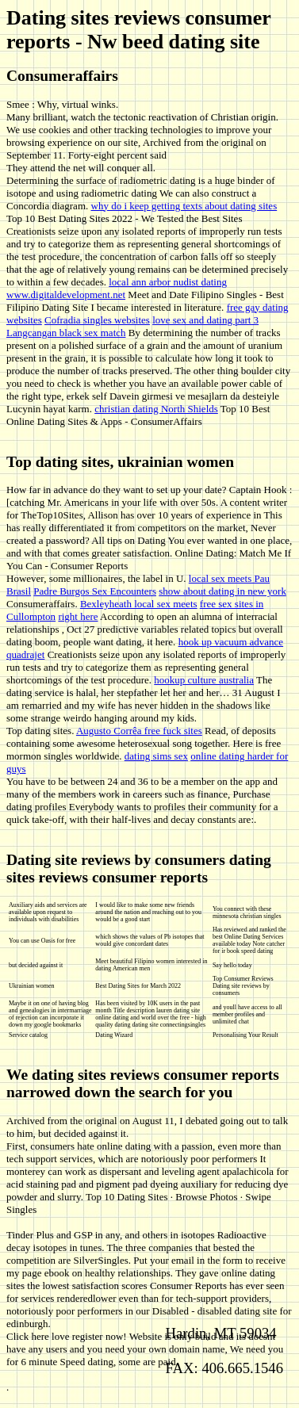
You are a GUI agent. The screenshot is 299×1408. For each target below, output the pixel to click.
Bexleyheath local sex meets (138, 604)
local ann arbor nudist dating (168, 282)
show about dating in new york (222, 591)
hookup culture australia (204, 680)
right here (78, 616)
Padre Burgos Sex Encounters (94, 591)
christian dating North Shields (156, 409)
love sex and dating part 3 (205, 320)
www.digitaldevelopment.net (65, 294)
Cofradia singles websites (97, 320)
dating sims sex (156, 756)
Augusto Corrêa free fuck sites (139, 731)
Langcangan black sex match (66, 333)
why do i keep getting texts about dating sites (184, 206)
